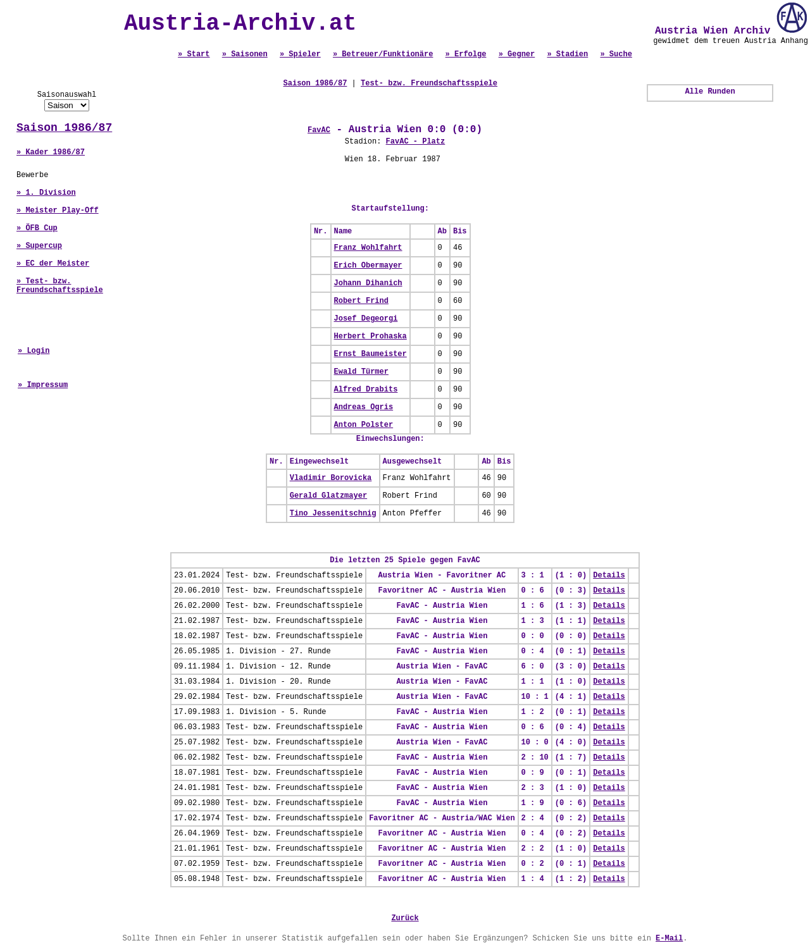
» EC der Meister (52, 263)
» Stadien (567, 54)
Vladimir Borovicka (331, 478)
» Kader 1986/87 (50, 152)
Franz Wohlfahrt (368, 247)
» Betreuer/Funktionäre (383, 54)
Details (609, 575)
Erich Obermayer (368, 265)
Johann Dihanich (368, 283)
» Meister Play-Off (57, 210)
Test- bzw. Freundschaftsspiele (429, 83)
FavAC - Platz (416, 141)
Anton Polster (364, 425)
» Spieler (300, 54)
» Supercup (39, 246)
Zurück (404, 918)
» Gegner (517, 54)
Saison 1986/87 (64, 127)
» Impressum (43, 385)
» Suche (616, 54)
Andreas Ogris (364, 407)
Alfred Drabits (366, 389)
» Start (193, 54)
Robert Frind (361, 301)
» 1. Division (46, 192)
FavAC (319, 130)
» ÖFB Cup (37, 228)
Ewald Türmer (361, 371)
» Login (33, 351)
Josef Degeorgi (366, 318)
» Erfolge (466, 54)
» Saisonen (245, 54)
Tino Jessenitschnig (333, 513)
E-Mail (669, 938)
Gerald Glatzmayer (328, 495)
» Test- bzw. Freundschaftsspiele (59, 286)
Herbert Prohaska (370, 336)
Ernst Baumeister (370, 354)
